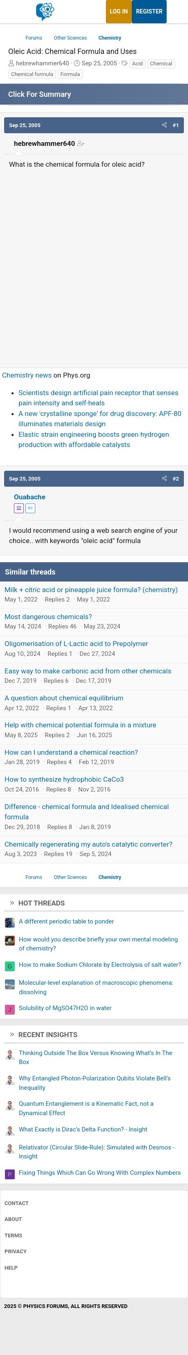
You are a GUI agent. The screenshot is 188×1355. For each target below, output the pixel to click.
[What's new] (174, 11)
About (13, 1219)
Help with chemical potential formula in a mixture (80, 725)
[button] (164, 125)
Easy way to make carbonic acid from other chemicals (88, 671)
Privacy (16, 1251)
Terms (13, 1235)
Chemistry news (27, 375)
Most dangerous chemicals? (48, 617)
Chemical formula (32, 74)
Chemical (161, 63)
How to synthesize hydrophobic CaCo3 (64, 779)
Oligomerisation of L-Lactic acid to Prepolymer (76, 643)
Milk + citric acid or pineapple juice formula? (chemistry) (91, 590)
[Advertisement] (94, 264)
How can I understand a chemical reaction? (71, 752)
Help (11, 1268)
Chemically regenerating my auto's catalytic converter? (88, 844)
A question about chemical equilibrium (64, 698)
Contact (17, 1203)
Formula (70, 74)
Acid (137, 63)
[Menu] (15, 12)
